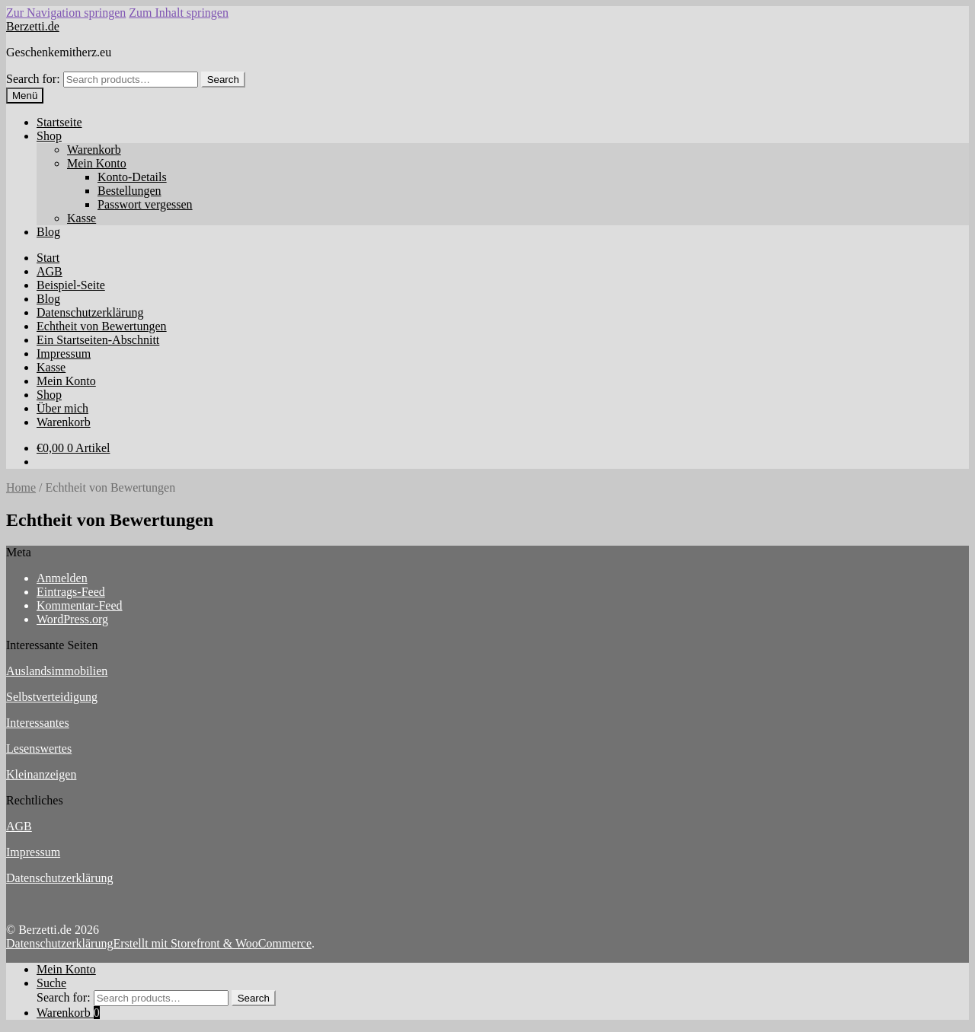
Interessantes (37, 722)
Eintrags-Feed (71, 591)
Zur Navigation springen (66, 12)
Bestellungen (129, 190)
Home (21, 487)
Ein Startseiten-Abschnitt (98, 339)
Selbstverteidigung (52, 696)
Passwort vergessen (145, 204)
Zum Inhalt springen (179, 12)
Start (48, 257)
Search (223, 79)
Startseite (59, 122)
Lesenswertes (39, 748)
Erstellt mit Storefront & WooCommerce (212, 943)
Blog (48, 231)
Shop (49, 135)
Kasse (81, 218)
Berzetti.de (32, 26)
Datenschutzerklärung (90, 312)
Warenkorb (94, 149)
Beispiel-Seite (71, 285)
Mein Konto (96, 163)
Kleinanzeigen (41, 774)
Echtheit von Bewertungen (102, 326)
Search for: (33, 78)
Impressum (64, 353)
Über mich (62, 408)
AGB (49, 271)
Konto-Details (132, 176)
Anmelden (62, 578)
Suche (51, 982)
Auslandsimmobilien (56, 670)
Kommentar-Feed (80, 605)
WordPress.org (72, 619)
